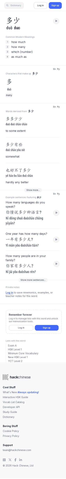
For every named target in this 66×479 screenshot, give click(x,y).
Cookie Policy (11, 430)
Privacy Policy (11, 435)
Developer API (11, 407)
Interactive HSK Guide (15, 397)
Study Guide (10, 411)
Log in (40, 5)
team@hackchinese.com (17, 450)
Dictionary (8, 416)
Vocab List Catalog (13, 402)
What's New (21, 392)
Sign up (55, 5)
